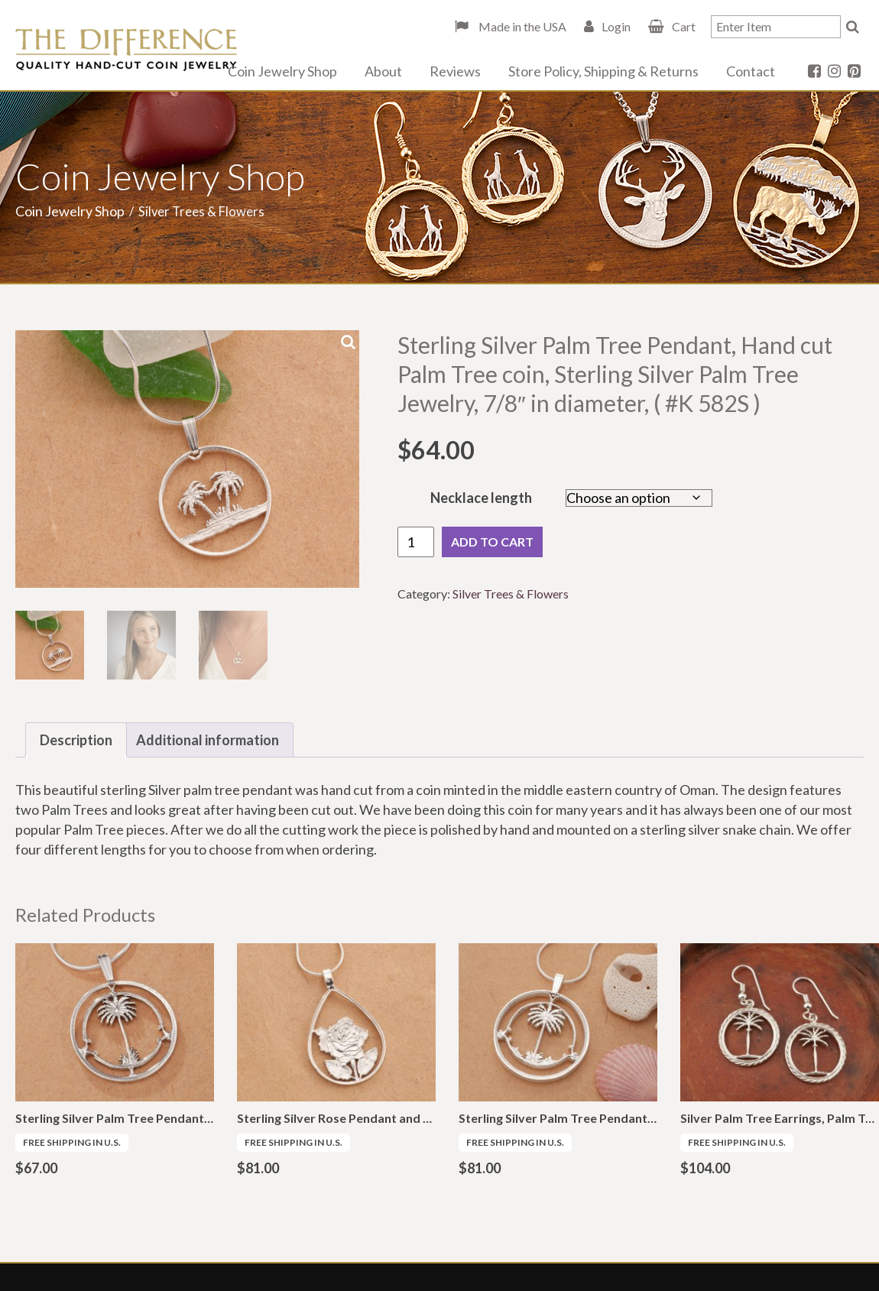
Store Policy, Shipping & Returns (603, 71)
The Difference (126, 49)
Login (616, 26)
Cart (684, 26)
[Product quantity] (415, 542)
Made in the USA (521, 26)
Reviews (455, 71)
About (383, 71)
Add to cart (492, 541)
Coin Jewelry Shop (282, 71)
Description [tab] (76, 739)
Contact (750, 71)
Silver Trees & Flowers (510, 593)
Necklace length (481, 497)
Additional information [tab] (207, 739)
